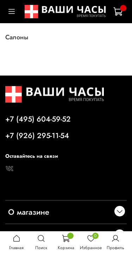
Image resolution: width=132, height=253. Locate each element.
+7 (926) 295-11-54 (37, 135)
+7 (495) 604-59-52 (38, 119)
